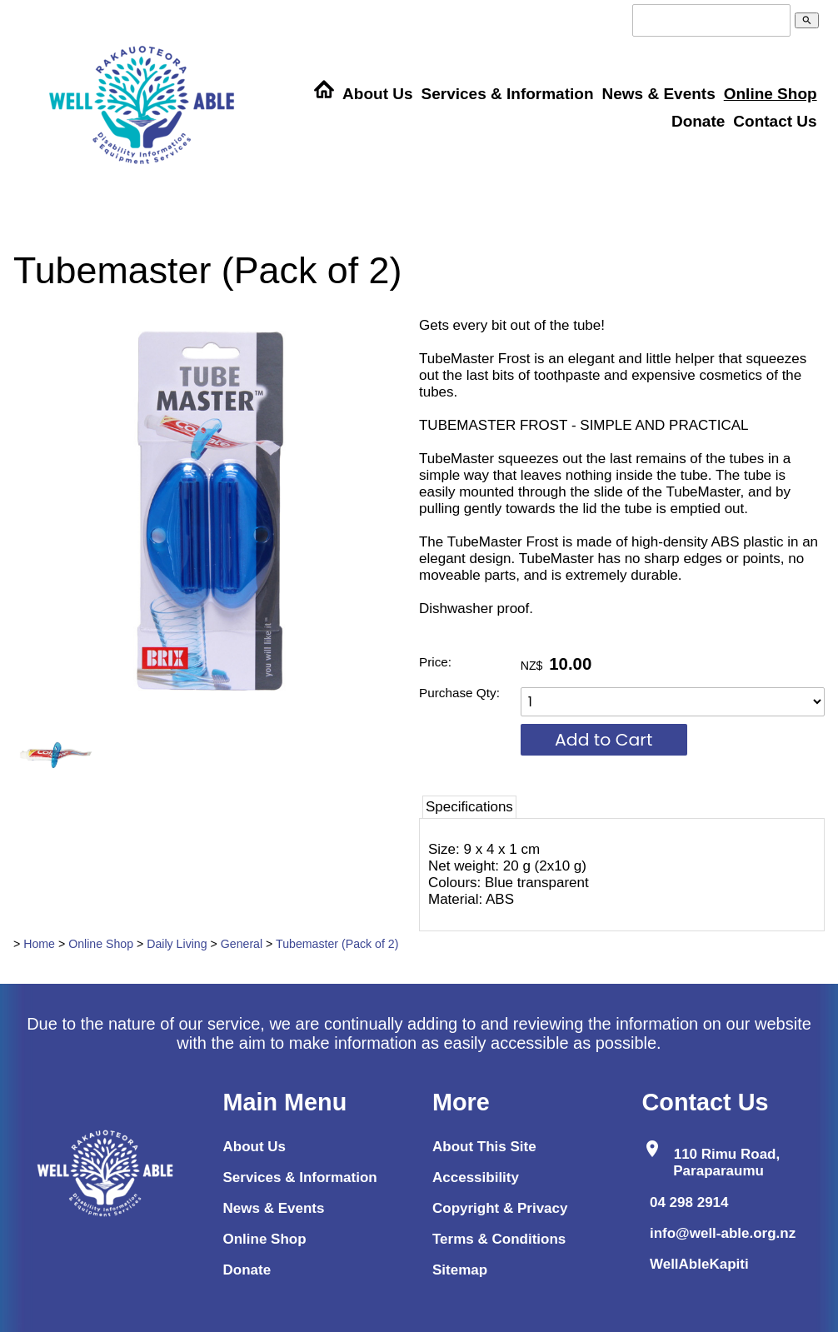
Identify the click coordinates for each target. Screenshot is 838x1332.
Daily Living (177, 943)
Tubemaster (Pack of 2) (337, 943)
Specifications (469, 807)
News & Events (658, 93)
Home (39, 943)
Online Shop (770, 93)
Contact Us (774, 121)
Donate (698, 121)
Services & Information (507, 93)
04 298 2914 (689, 1202)
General (241, 943)
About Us (377, 93)
